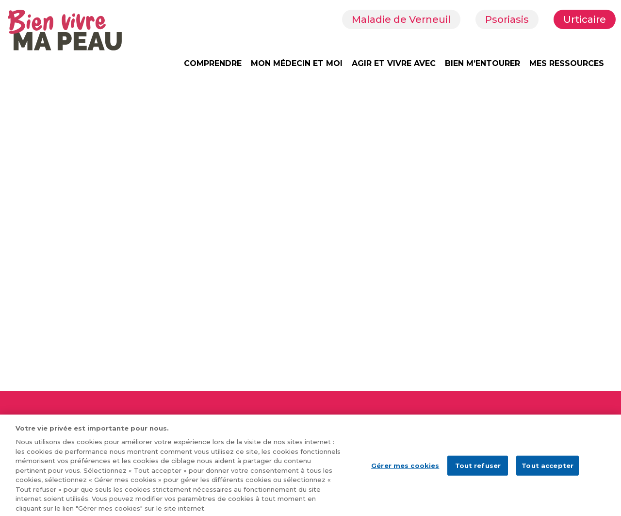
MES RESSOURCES (566, 63)
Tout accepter (547, 468)
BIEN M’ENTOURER (482, 63)
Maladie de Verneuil (401, 19)
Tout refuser (478, 468)
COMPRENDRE (213, 63)
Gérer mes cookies (405, 468)
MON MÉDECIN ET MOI (297, 63)
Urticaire (584, 19)
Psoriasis (507, 19)
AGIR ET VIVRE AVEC (394, 63)
